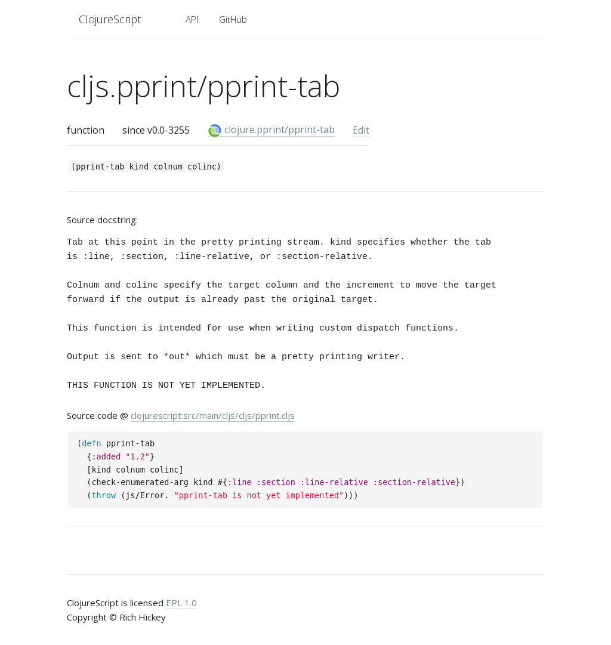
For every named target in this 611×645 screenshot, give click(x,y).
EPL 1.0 (181, 603)
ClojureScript (110, 19)
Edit (361, 130)
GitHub (233, 19)
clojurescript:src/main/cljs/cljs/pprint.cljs (213, 415)
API (192, 19)
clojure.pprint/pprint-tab (271, 130)
